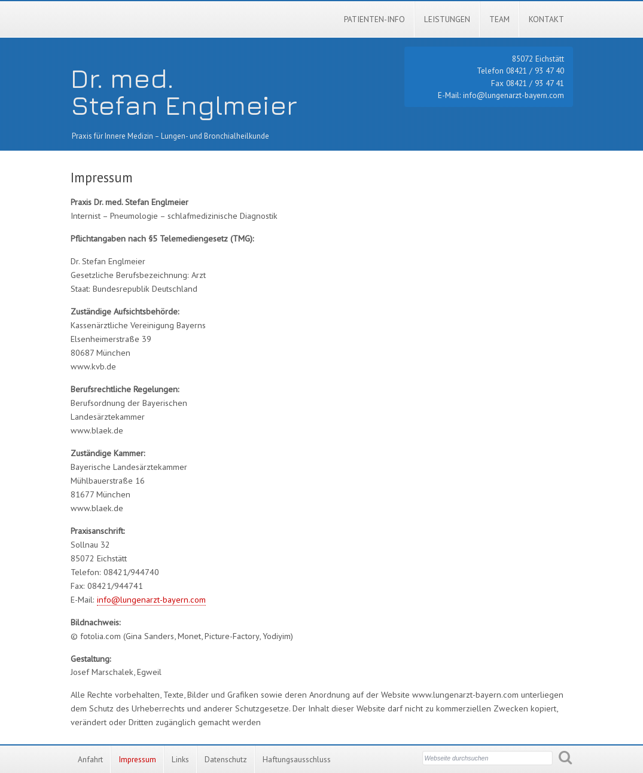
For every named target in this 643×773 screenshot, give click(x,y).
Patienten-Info (374, 19)
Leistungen (447, 19)
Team (499, 19)
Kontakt (546, 19)
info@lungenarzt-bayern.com (513, 95)
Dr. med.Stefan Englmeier (184, 91)
